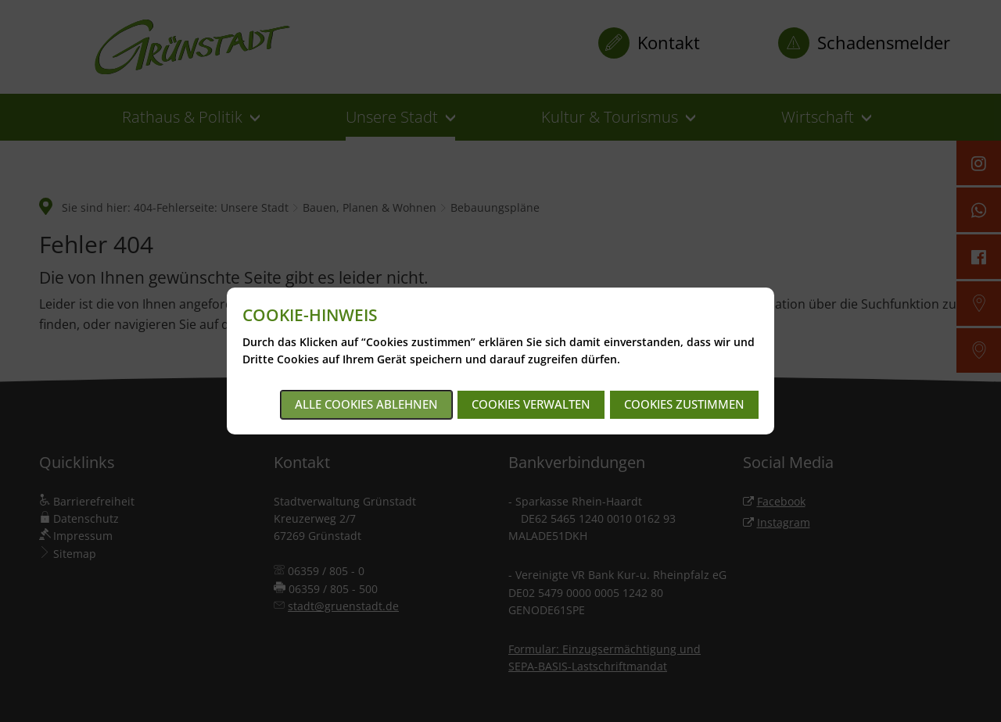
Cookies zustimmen (684, 404)
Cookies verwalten (531, 404)
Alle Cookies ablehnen (366, 404)
